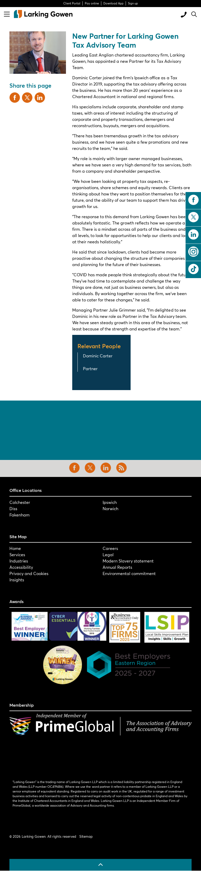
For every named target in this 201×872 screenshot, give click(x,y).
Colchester (19, 502)
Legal (108, 554)
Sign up (133, 3)
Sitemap (86, 836)
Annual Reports (117, 567)
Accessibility (21, 567)
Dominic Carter (98, 355)
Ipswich (110, 502)
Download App (113, 3)
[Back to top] (100, 865)
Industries (18, 561)
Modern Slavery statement (128, 561)
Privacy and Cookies (28, 573)
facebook (193, 200)
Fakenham (19, 514)
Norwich (110, 508)
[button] (37, 52)
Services (17, 554)
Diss (13, 508)
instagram (193, 251)
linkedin (193, 234)
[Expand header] (7, 14)
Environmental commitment (129, 573)
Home (15, 548)
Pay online (92, 3)
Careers (110, 548)
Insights (16, 579)
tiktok (193, 269)
